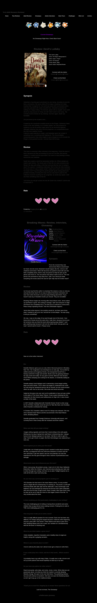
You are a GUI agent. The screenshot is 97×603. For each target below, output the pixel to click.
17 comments (28, 211)
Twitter (66, 74)
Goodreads (64, 80)
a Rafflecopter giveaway (47, 595)
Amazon (53, 80)
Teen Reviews (16, 16)
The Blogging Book (22, 8)
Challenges (72, 16)
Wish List (81, 16)
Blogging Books (35, 209)
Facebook (60, 74)
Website (53, 74)
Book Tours (61, 16)
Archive (89, 16)
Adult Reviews (27, 16)
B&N (58, 80)
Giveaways (38, 16)
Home (7, 16)
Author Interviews (50, 16)
